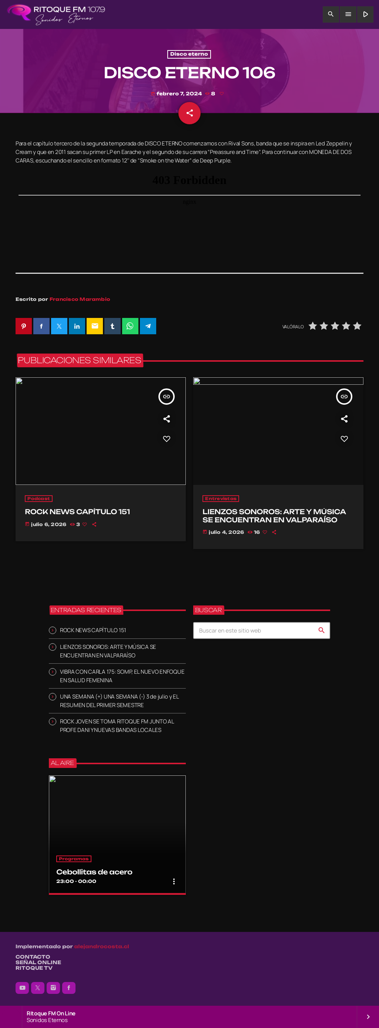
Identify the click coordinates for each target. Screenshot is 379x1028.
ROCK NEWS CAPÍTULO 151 (93, 630)
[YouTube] (22, 988)
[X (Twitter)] (37, 988)
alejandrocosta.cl (101, 947)
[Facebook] (69, 988)
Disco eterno (189, 54)
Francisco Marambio (80, 299)
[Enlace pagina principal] (56, 14)
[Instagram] (53, 988)
